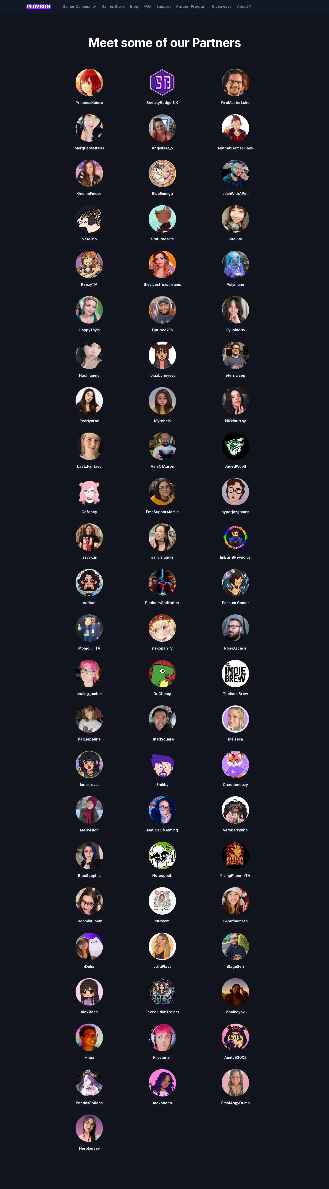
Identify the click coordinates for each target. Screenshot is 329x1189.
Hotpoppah (162, 875)
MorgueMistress (89, 148)
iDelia (89, 966)
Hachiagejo (89, 375)
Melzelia (235, 739)
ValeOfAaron (162, 466)
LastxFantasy (89, 466)
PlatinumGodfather (162, 602)
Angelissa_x (162, 148)
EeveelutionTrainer (162, 1012)
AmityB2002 (235, 1057)
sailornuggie (162, 557)
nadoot (89, 602)
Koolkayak (235, 1012)
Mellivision (89, 830)
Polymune (235, 284)
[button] (244, 6)
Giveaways (222, 6)
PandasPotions (89, 1103)
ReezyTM (89, 284)
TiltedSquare (162, 739)
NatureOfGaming (162, 830)
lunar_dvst (89, 784)
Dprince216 (162, 330)
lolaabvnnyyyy (162, 375)
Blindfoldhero (235, 921)
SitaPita (235, 239)
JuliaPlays (162, 966)
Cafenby (89, 512)
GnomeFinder (89, 193)
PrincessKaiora (89, 102)
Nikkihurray (235, 421)
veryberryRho (235, 830)
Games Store (113, 6)
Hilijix (89, 1057)
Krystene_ (162, 1057)
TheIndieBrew (235, 693)
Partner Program (191, 6)
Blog (134, 6)
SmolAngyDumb (235, 1103)
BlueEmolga (162, 193)
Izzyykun (89, 557)
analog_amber (89, 693)
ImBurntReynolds (235, 557)
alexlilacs (89, 1012)
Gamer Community (79, 6)
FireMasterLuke (235, 102)
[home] (38, 7)
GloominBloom (89, 921)
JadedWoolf (235, 466)
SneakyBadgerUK (162, 102)
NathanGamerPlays (235, 148)
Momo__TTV (89, 648)
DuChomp (162, 693)
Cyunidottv (235, 330)
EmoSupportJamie (162, 512)
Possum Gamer (235, 602)
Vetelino (89, 239)
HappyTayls (89, 330)
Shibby (162, 784)
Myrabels (162, 421)
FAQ (147, 6)
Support (163, 6)
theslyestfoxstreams (162, 284)
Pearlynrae (89, 421)
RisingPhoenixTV (235, 875)
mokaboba (162, 1103)
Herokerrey (89, 1148)
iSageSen (235, 966)
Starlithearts (162, 239)
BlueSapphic (89, 875)
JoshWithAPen (235, 193)
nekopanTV (162, 648)
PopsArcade (235, 648)
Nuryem (162, 921)
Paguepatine (89, 739)
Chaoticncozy (235, 784)
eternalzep (235, 375)
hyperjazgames (235, 512)
